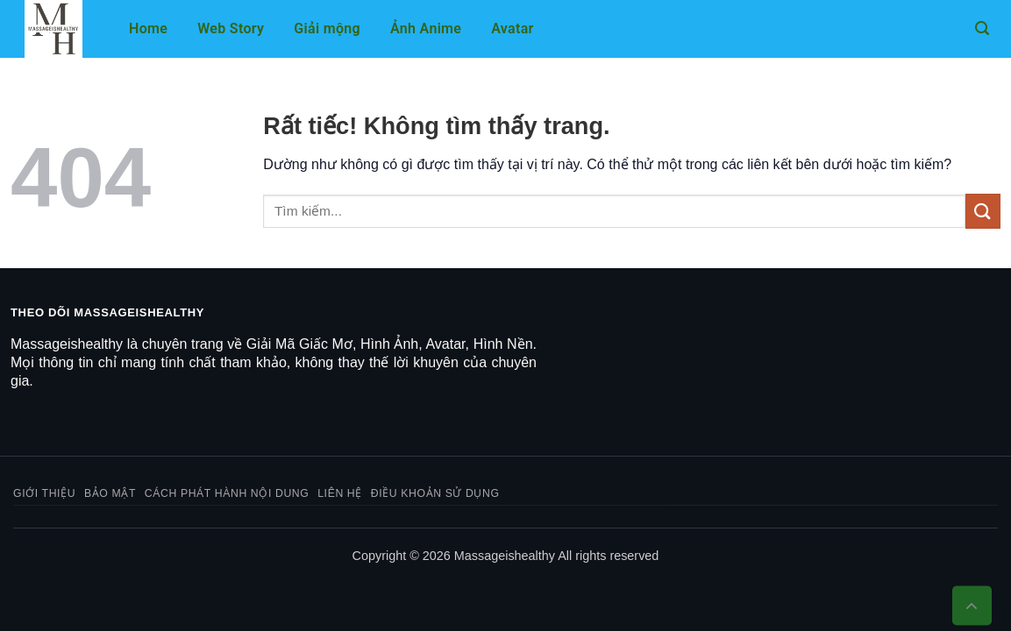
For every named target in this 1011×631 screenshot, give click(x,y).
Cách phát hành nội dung (227, 493)
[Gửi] (982, 211)
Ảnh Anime (425, 28)
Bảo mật (110, 493)
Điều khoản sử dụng (435, 493)
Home (148, 28)
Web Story (230, 28)
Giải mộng (327, 28)
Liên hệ (339, 493)
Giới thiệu (44, 493)
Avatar (512, 28)
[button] (982, 28)
